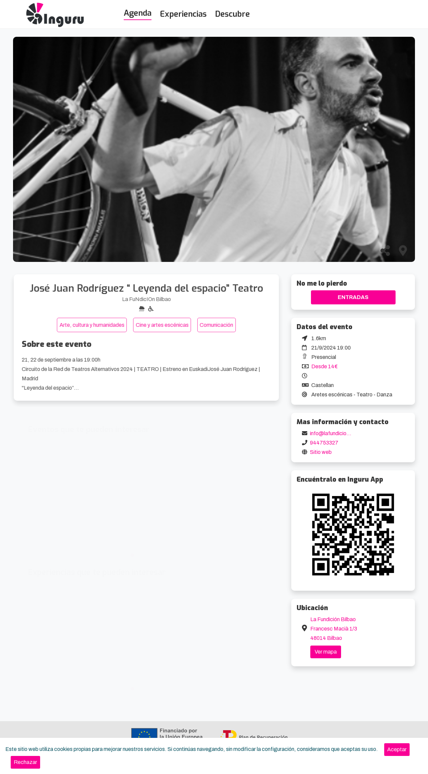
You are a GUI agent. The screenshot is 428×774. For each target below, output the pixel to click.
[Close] (397, 749)
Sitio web (321, 452)
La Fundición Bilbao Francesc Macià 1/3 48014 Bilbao (333, 628)
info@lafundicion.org (334, 433)
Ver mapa (326, 652)
